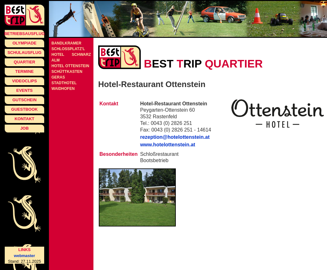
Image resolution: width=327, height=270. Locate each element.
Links (24, 249)
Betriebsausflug (24, 33)
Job (24, 128)
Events (24, 90)
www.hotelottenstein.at (167, 144)
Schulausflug (25, 52)
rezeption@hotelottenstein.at (175, 137)
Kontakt (24, 118)
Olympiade (24, 43)
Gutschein (24, 99)
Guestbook (24, 109)
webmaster (24, 255)
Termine (24, 71)
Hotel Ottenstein (70, 66)
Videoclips (24, 81)
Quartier (24, 62)
